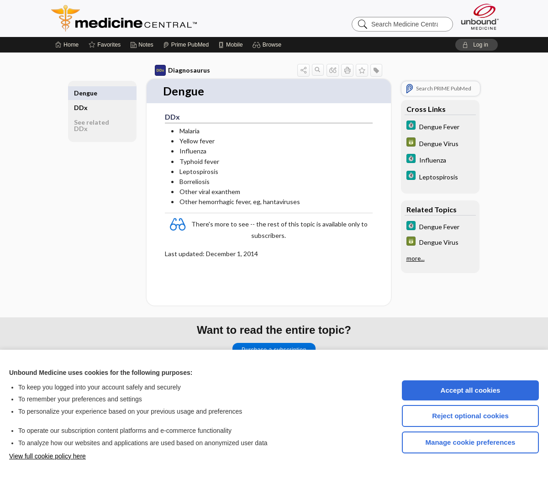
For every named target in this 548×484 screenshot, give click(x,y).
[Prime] (186, 45)
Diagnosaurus (182, 70)
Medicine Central (164, 18)
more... (415, 258)
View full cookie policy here (47, 456)
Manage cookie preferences (471, 442)
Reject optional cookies (470, 416)
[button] (268, 45)
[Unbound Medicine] (480, 16)
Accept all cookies (471, 390)
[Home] (67, 45)
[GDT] (440, 143)
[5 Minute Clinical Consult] (440, 126)
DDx (81, 93)
